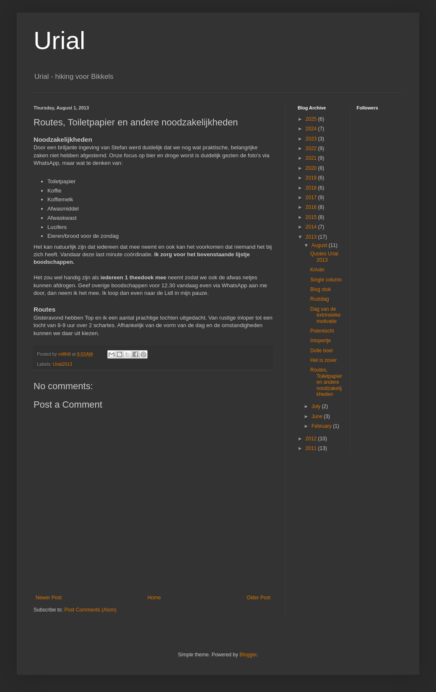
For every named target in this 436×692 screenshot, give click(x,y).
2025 (312, 119)
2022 (312, 148)
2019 (312, 178)
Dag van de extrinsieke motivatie (325, 315)
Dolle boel (321, 351)
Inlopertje (320, 340)
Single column (326, 280)
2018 (312, 188)
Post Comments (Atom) (90, 610)
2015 (312, 217)
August (320, 245)
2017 (312, 197)
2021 (312, 158)
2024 (312, 129)
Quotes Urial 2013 (324, 257)
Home (154, 598)
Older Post (258, 598)
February (322, 426)
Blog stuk (320, 289)
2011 (312, 448)
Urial (59, 40)
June (317, 416)
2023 (312, 139)
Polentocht (322, 331)
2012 (312, 439)
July (316, 406)
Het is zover (323, 360)
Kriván (317, 270)
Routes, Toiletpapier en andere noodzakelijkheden (326, 382)
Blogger (248, 655)
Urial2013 (62, 364)
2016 (312, 207)
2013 (312, 237)
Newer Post (49, 598)
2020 (312, 168)
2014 (312, 227)
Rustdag (319, 299)
